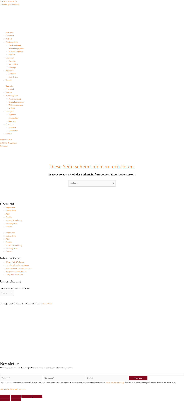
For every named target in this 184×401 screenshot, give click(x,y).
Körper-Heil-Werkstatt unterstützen (14, 288)
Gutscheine (13, 77)
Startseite (10, 33)
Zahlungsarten (12, 223)
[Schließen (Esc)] (37, 396)
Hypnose (12, 61)
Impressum (10, 207)
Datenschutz (11, 210)
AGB (8, 214)
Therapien (10, 58)
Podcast (9, 39)
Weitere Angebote (16, 51)
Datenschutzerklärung (114, 383)
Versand (9, 226)
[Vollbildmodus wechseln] (16, 396)
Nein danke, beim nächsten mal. (13, 389)
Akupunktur (14, 64)
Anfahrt (12, 55)
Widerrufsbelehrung (14, 220)
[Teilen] (26, 396)
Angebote (10, 70)
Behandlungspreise (17, 48)
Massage (12, 67)
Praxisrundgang (15, 45)
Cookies (9, 217)
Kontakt (9, 80)
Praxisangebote (12, 42)
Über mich (10, 36)
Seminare (12, 74)
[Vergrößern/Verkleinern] (5, 396)
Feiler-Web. (48, 304)
